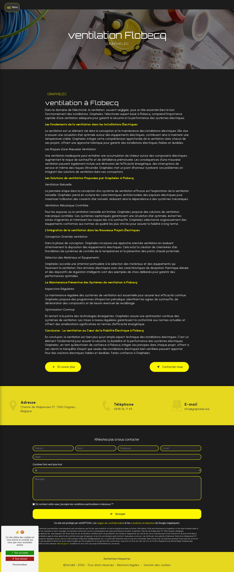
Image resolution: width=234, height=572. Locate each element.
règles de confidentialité (110, 516)
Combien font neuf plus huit (47, 457)
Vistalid (70, 565)
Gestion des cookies (157, 565)
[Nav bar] (12, 7)
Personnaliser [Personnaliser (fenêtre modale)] (20, 564)
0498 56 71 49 (123, 416)
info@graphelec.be (196, 402)
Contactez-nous (169, 366)
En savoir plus (63, 366)
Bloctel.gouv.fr (63, 537)
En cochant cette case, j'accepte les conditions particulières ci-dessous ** (74, 497)
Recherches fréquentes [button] (117, 558)
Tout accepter (19, 553)
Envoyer (120, 507)
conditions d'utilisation (143, 516)
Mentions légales (128, 565)
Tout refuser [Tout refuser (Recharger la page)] (19, 559)
